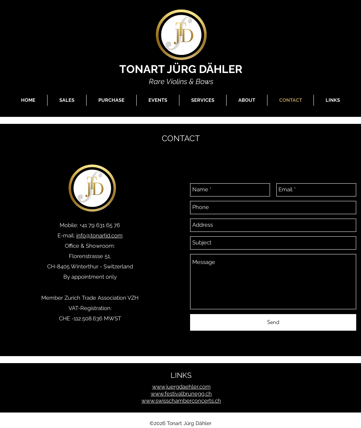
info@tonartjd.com (99, 235)
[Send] (273, 322)
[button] (67, 100)
